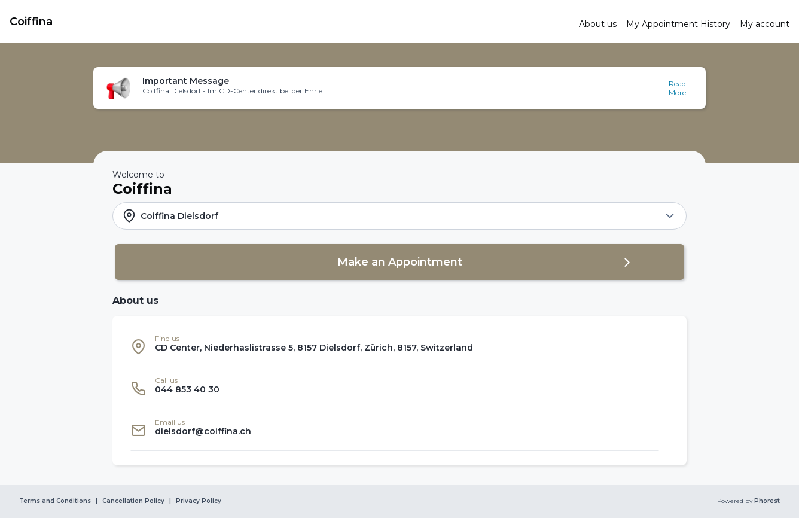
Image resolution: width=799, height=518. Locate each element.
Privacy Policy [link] (198, 501)
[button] (399, 88)
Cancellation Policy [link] (133, 501)
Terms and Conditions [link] (55, 501)
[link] (289, 21)
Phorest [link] (766, 501)
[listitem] (394, 346)
